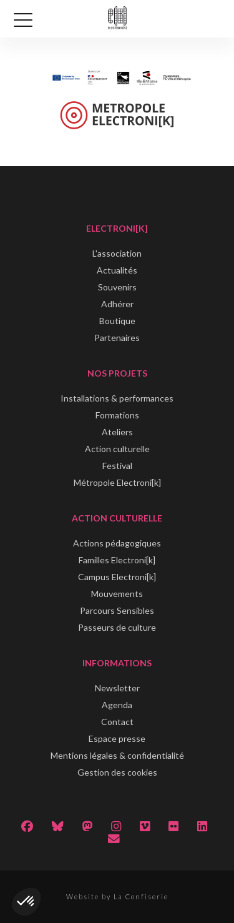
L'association (117, 253)
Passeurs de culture (117, 627)
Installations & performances (117, 398)
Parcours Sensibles (117, 610)
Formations (117, 415)
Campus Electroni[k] (117, 576)
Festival (117, 465)
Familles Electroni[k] (117, 560)
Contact (117, 721)
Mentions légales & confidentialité (117, 755)
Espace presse (117, 738)
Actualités (117, 270)
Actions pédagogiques (117, 543)
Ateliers (117, 432)
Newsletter (117, 688)
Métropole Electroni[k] (117, 482)
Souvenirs (117, 287)
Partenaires (117, 337)
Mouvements (117, 593)
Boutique (117, 320)
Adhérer (117, 304)
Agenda (117, 704)
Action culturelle (117, 448)
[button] (26, 902)
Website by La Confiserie (117, 896)
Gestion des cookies (117, 772)
